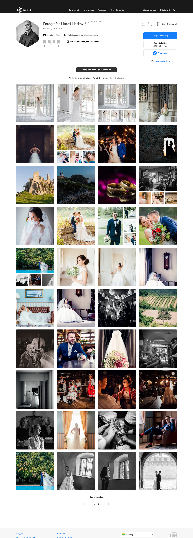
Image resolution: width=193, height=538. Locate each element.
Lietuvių (127, 532)
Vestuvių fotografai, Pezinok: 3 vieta (84, 41)
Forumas (102, 10)
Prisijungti (165, 10)
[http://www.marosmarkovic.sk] (160, 61)
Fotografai (74, 10)
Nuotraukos (88, 10)
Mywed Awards (117, 10)
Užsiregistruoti (149, 10)
